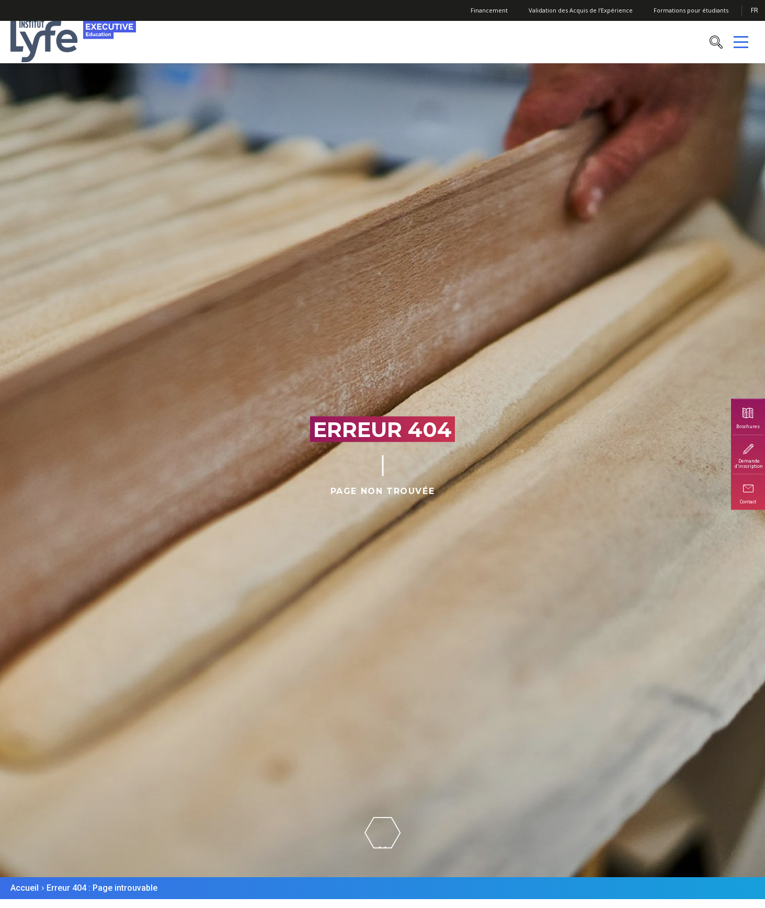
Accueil (24, 888)
